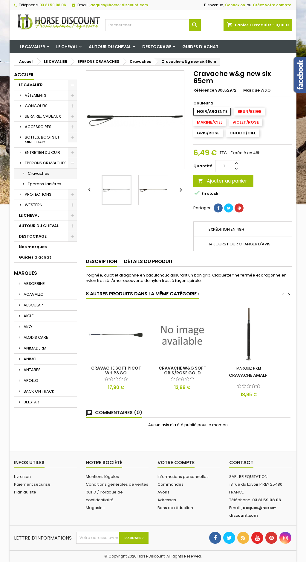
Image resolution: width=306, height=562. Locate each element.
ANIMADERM (34, 348)
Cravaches (38, 173)
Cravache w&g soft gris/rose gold (182, 370)
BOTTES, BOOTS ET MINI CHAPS (42, 139)
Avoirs (163, 492)
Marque (251, 90)
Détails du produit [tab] (148, 261)
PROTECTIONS (38, 194)
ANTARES (32, 370)
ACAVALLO (33, 294)
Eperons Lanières (44, 184)
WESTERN (33, 205)
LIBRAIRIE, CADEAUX (43, 116)
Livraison (22, 476)
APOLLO (30, 380)
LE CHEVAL (67, 47)
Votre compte (176, 462)
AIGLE (28, 316)
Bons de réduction (175, 508)
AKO (27, 326)
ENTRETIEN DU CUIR (42, 152)
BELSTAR (31, 402)
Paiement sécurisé (32, 484)
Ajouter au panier (222, 180)
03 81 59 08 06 (52, 4)
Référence (203, 90)
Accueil (24, 74)
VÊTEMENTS (35, 95)
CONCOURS (36, 106)
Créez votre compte (272, 4)
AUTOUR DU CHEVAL (110, 47)
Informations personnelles (183, 476)
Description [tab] (101, 261)
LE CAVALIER (32, 47)
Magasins (95, 508)
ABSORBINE (34, 283)
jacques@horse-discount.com (118, 4)
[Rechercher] (153, 25)
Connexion (235, 4)
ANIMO (29, 359)
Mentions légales (102, 476)
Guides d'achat (200, 47)
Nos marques (33, 247)
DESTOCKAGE (156, 47)
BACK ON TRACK (38, 391)
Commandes (170, 484)
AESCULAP (33, 305)
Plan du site (25, 492)
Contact (241, 462)
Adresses (166, 500)
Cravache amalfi (249, 375)
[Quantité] (224, 166)
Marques (25, 273)
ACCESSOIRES (38, 127)
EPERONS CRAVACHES (46, 163)
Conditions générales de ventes (117, 484)
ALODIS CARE (35, 337)
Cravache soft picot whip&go (116, 370)
